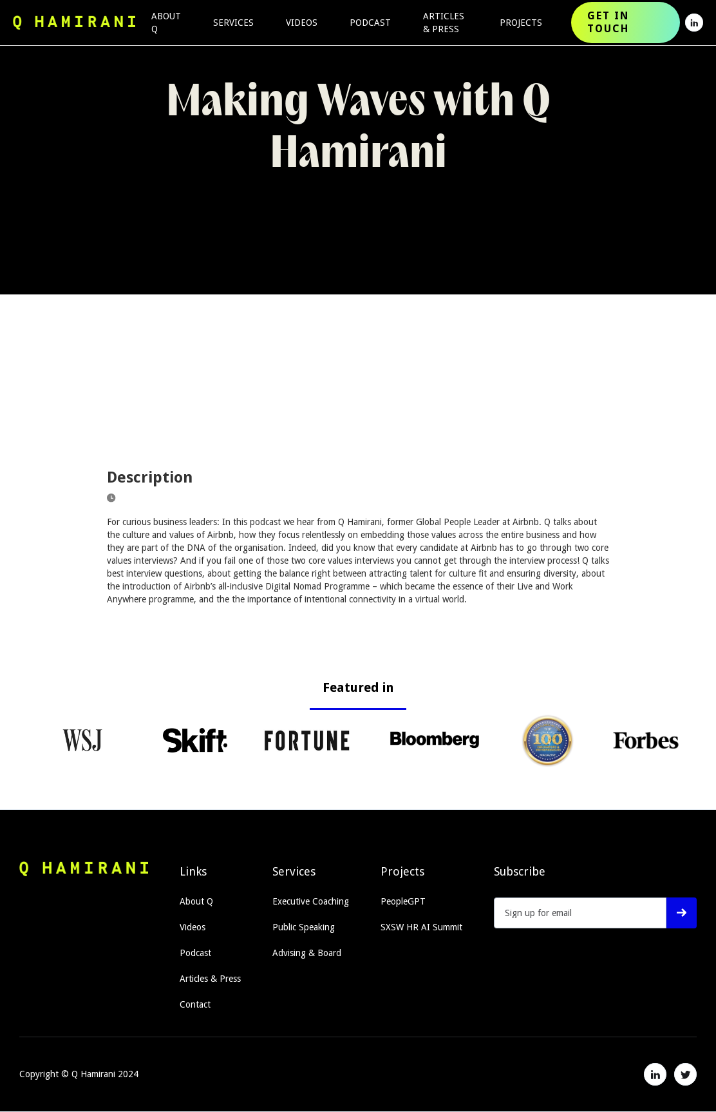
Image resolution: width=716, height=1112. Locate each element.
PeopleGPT (403, 901)
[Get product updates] (580, 912)
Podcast (195, 953)
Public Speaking (303, 927)
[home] (74, 22)
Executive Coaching (310, 901)
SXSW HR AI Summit (421, 927)
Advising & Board (306, 953)
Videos (192, 927)
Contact (195, 1004)
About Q (196, 901)
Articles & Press (210, 978)
